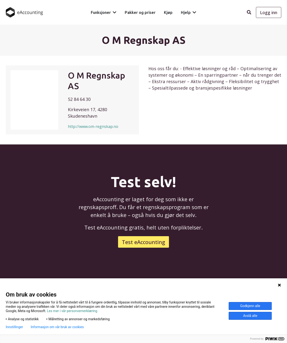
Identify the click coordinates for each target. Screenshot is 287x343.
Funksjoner (101, 12)
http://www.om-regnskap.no (93, 126)
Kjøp (168, 12)
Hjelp (186, 12)
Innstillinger (14, 327)
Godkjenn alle (250, 306)
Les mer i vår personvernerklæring (72, 311)
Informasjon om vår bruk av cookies (57, 327)
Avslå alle (250, 316)
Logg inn (268, 12)
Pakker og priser (140, 12)
